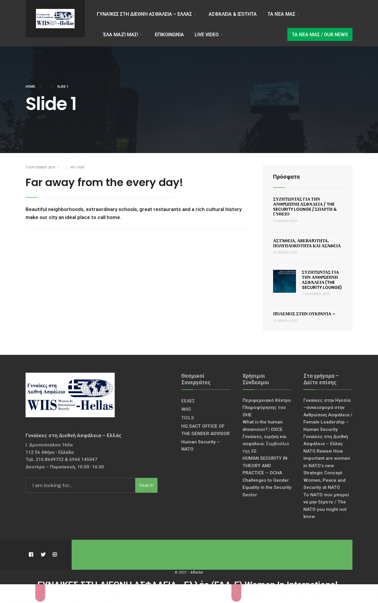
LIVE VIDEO (207, 34)
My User (77, 167)
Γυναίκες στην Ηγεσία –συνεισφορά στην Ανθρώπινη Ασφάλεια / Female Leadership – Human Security (327, 415)
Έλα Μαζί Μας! (120, 34)
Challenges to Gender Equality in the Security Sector (267, 487)
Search (146, 485)
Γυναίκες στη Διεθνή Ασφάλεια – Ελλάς (144, 14)
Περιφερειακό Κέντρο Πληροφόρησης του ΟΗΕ (266, 408)
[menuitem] (149, 13)
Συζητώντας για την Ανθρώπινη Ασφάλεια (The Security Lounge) (322, 279)
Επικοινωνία (169, 34)
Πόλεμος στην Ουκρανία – (304, 314)
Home (30, 87)
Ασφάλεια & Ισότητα (233, 14)
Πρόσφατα (286, 177)
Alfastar (196, 572)
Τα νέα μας (281, 14)
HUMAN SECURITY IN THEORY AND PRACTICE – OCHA (264, 466)
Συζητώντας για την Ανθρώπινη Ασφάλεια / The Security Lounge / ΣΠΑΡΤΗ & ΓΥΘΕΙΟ (305, 206)
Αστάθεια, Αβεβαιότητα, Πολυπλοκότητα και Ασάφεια (307, 243)
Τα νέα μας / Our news (320, 34)
